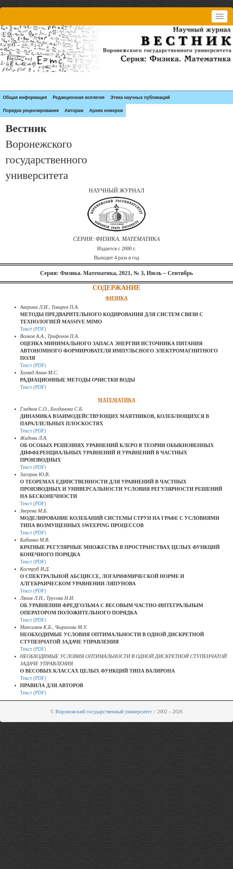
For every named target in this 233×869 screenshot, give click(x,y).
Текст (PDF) (33, 329)
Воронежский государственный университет (103, 711)
